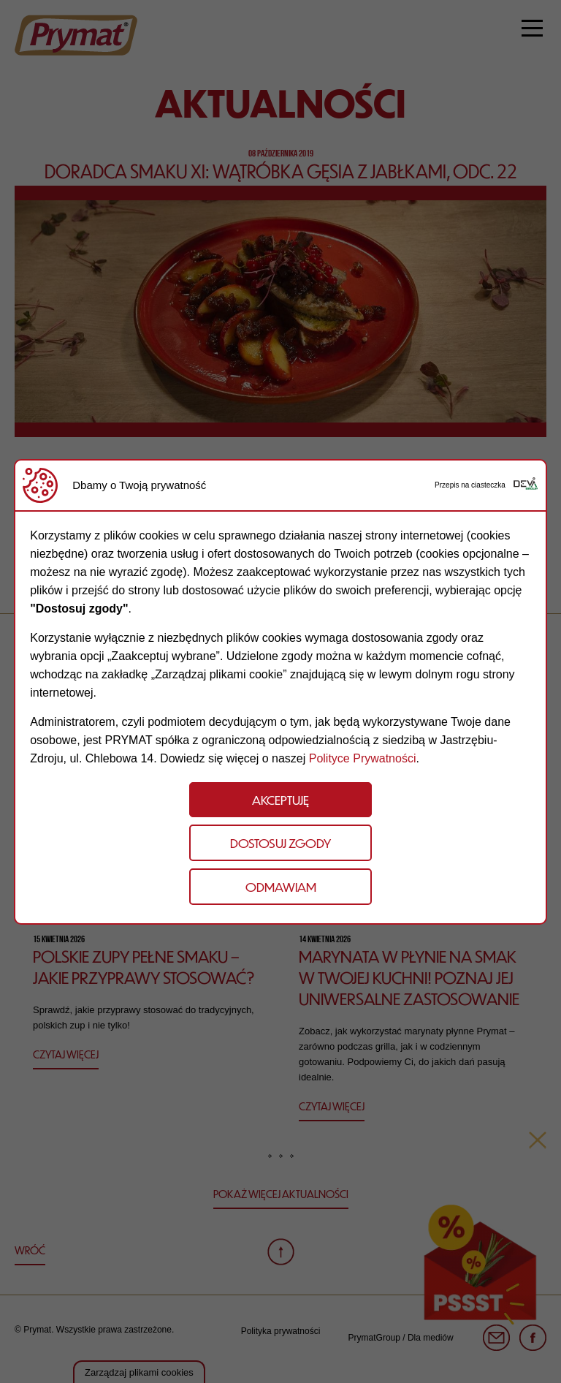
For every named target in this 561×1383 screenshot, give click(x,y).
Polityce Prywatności (362, 758)
